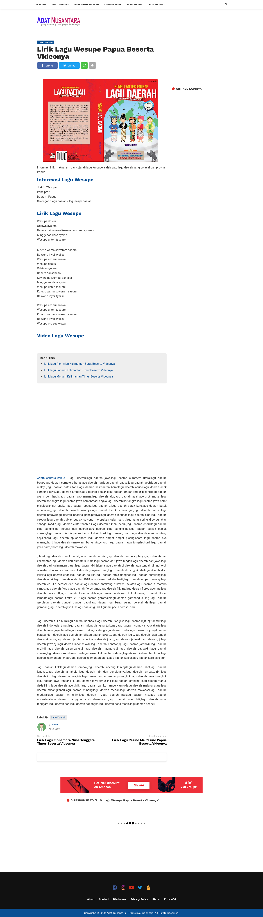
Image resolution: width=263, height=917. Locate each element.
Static (156, 899)
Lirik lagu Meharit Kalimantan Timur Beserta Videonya (78, 376)
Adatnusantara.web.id (51, 478)
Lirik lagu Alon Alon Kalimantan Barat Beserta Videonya (79, 363)
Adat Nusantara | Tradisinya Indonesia (129, 912)
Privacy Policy (139, 899)
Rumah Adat (157, 4)
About (91, 899)
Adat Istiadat (60, 4)
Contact (104, 899)
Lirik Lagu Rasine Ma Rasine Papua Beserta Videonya (139, 741)
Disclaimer (119, 899)
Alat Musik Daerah (86, 4)
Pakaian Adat (135, 4)
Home (41, 4)
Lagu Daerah (112, 4)
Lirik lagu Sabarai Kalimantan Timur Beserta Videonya (78, 370)
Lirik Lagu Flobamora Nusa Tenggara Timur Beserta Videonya (66, 741)
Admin (55, 724)
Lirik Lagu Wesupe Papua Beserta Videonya (95, 53)
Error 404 (170, 899)
